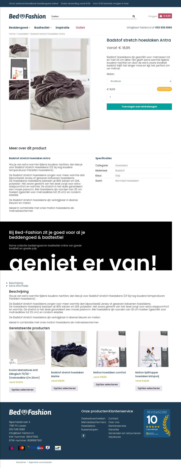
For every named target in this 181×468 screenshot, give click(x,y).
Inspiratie (62, 28)
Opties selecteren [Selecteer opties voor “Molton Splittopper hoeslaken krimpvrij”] (149, 388)
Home (12, 33)
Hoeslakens (88, 426)
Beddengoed (18, 28)
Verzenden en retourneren (124, 433)
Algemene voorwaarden (40, 462)
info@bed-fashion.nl (139, 27)
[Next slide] (88, 79)
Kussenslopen (89, 429)
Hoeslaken (23, 33)
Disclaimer (21, 462)
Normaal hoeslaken (127, 180)
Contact (113, 418)
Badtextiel (41, 28)
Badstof (120, 170)
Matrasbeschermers (93, 422)
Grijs (117, 175)
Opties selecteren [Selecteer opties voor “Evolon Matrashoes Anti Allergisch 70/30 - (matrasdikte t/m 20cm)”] (22, 389)
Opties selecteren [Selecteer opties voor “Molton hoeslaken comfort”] (107, 384)
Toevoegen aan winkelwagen (139, 106)
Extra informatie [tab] (18, 286)
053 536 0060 (163, 27)
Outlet (80, 28)
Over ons (113, 422)
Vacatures (114, 437)
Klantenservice (117, 426)
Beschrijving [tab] (16, 283)
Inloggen (152, 16)
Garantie (113, 429)
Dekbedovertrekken (93, 418)
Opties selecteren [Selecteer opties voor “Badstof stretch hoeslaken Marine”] (65, 388)
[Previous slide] (32, 79)
